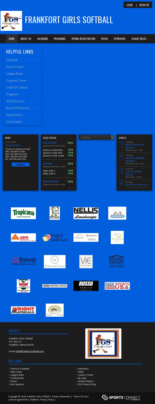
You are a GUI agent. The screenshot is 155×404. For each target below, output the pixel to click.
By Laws (82, 378)
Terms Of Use (80, 396)
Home (12, 39)
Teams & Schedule (19, 368)
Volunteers (83, 368)
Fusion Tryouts (12, 145)
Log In (61, 399)
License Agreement (18, 399)
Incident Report (85, 381)
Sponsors (119, 39)
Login (130, 5)
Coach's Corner (85, 374)
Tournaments (17, 378)
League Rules (139, 39)
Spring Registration (83, 39)
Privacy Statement (61, 396)
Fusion (13, 381)
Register (144, 5)
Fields (104, 39)
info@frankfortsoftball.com (30, 351)
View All (21, 164)
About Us (26, 39)
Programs (60, 39)
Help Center (16, 371)
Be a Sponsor (17, 384)
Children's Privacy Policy (42, 399)
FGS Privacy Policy (87, 384)
